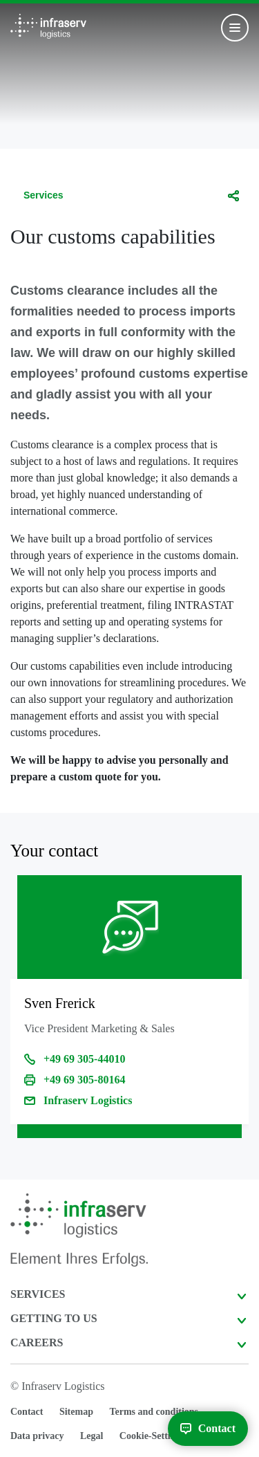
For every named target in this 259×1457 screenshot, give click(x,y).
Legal (91, 1436)
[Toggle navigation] (235, 28)
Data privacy (37, 1436)
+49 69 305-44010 (84, 1059)
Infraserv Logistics (88, 1100)
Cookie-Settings (151, 1436)
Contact (26, 1411)
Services (43, 195)
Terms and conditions (153, 1411)
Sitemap (76, 1411)
